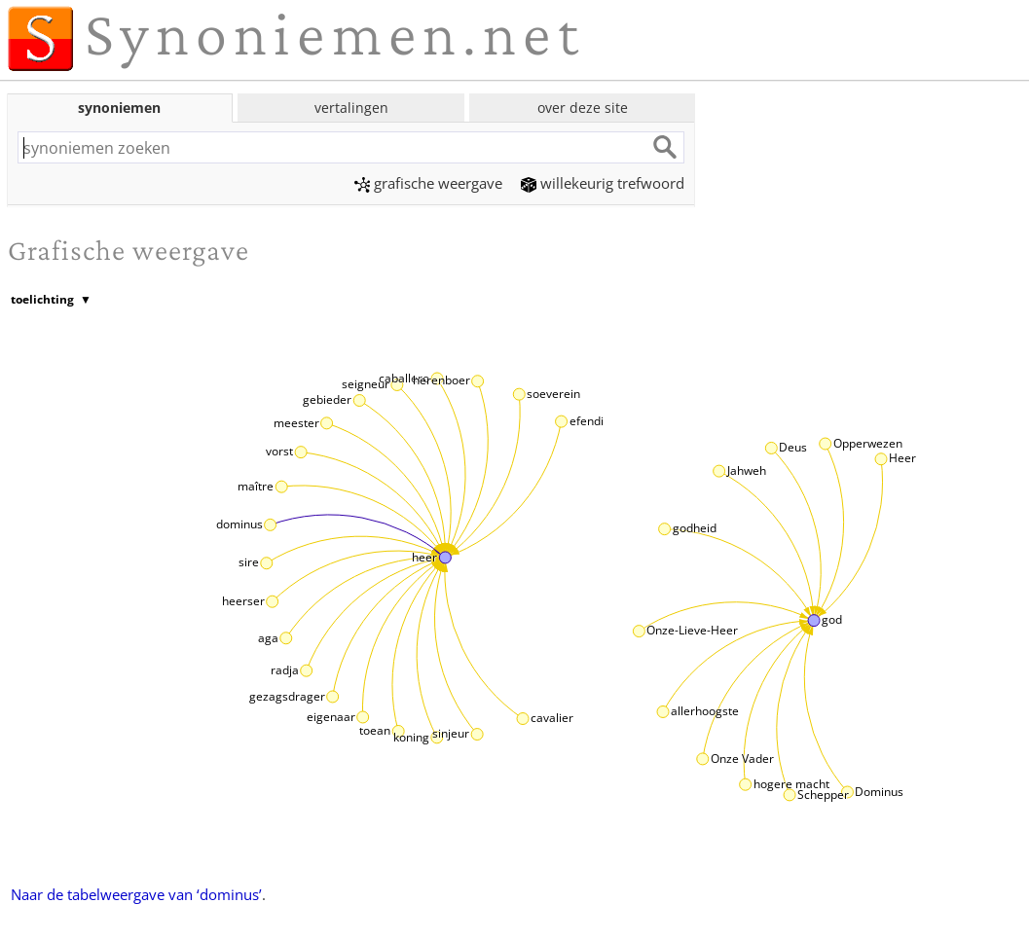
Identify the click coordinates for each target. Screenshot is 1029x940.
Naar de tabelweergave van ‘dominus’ (136, 894)
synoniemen (119, 107)
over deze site (582, 107)
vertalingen (351, 107)
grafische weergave (428, 183)
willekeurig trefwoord (602, 183)
